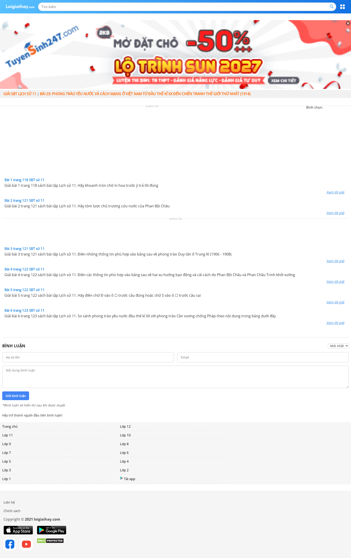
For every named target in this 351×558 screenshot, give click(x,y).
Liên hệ (9, 502)
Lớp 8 (124, 444)
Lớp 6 (124, 452)
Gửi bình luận (16, 396)
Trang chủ (9, 426)
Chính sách (12, 511)
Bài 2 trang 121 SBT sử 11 (24, 200)
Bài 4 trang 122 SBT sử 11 (24, 269)
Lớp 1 (6, 478)
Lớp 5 (6, 461)
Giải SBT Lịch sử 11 (19, 93)
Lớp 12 (125, 426)
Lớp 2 (124, 470)
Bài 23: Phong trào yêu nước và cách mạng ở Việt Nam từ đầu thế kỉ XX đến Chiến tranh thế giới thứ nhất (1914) (145, 93)
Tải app (127, 478)
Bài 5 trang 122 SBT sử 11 (24, 290)
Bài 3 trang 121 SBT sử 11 (24, 248)
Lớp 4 (124, 461)
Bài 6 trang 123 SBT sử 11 (24, 310)
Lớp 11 (7, 435)
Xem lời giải (335, 192)
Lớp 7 (6, 452)
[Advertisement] (175, 143)
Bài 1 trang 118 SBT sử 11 (24, 180)
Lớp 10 (125, 435)
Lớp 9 (6, 444)
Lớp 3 (6, 470)
